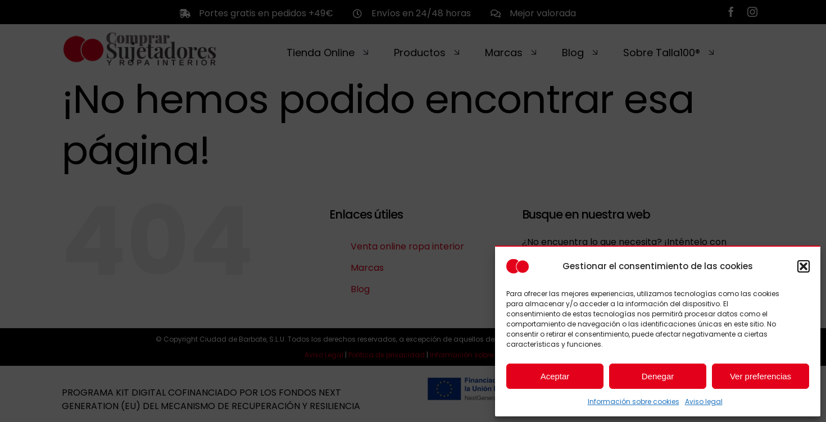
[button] (803, 266)
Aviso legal (704, 401)
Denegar (658, 376)
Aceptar (555, 376)
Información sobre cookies (633, 401)
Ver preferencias (760, 376)
